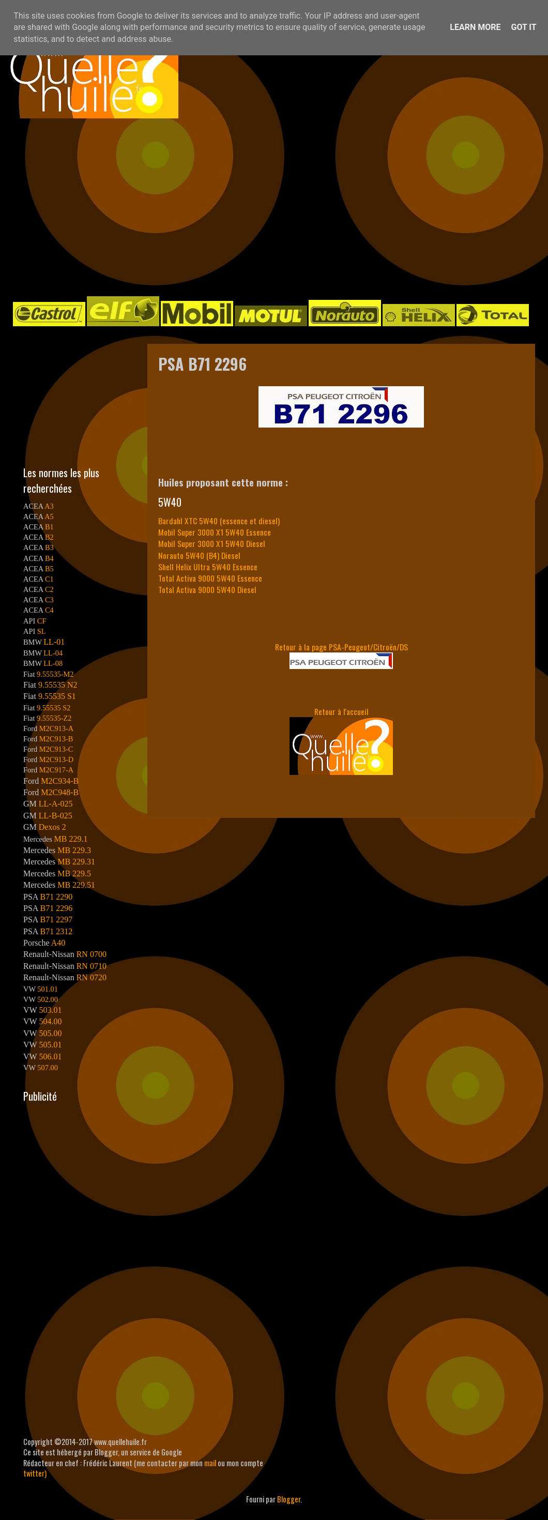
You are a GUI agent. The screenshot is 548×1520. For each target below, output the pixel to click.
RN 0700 (91, 954)
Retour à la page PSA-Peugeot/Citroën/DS (341, 647)
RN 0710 (91, 966)
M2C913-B (56, 739)
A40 (58, 942)
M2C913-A (56, 728)
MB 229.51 (76, 884)
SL (41, 631)
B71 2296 (56, 908)
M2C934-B (60, 781)
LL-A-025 (56, 803)
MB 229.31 (76, 861)
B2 (49, 537)
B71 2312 (56, 931)
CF (42, 621)
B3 (49, 547)
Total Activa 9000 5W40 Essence (210, 578)
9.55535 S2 (54, 708)
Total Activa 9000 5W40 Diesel (207, 589)
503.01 (50, 1010)
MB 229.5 (74, 873)
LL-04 (53, 653)
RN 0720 (91, 977)
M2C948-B (60, 792)
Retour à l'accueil (341, 711)
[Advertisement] (205, 206)
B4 (49, 558)
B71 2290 (56, 896)
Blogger (288, 1499)
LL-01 (54, 641)
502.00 (47, 999)
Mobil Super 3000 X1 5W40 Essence (214, 532)
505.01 (50, 1044)
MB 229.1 (71, 838)
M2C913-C (56, 749)
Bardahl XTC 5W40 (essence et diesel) (219, 520)
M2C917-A (56, 770)
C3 (49, 600)
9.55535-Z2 (54, 718)
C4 (49, 610)
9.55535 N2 (58, 684)
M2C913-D (56, 759)
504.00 (50, 1021)
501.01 (47, 989)
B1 (49, 527)
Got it (523, 27)
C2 (49, 589)
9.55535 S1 (57, 696)
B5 (49, 569)
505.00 (50, 1033)
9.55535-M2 (55, 674)
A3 (49, 506)
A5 (49, 516)
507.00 (47, 1067)
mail (210, 1462)
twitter (33, 1473)
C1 (49, 579)
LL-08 (53, 663)
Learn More (475, 27)
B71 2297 (56, 919)
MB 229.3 (74, 850)
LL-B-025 (55, 815)
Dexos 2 (52, 827)
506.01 (50, 1056)
